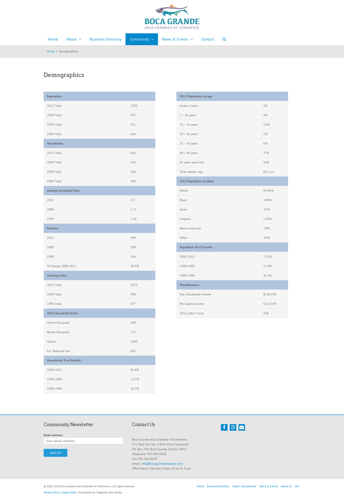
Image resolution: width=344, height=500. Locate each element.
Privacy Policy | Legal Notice (60, 492)
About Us (286, 486)
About (71, 39)
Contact (207, 39)
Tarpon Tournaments (244, 486)
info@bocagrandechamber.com (162, 464)
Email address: (53, 435)
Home (53, 39)
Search (224, 39)
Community (139, 39)
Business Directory (105, 39)
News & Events (175, 39)
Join (297, 486)
